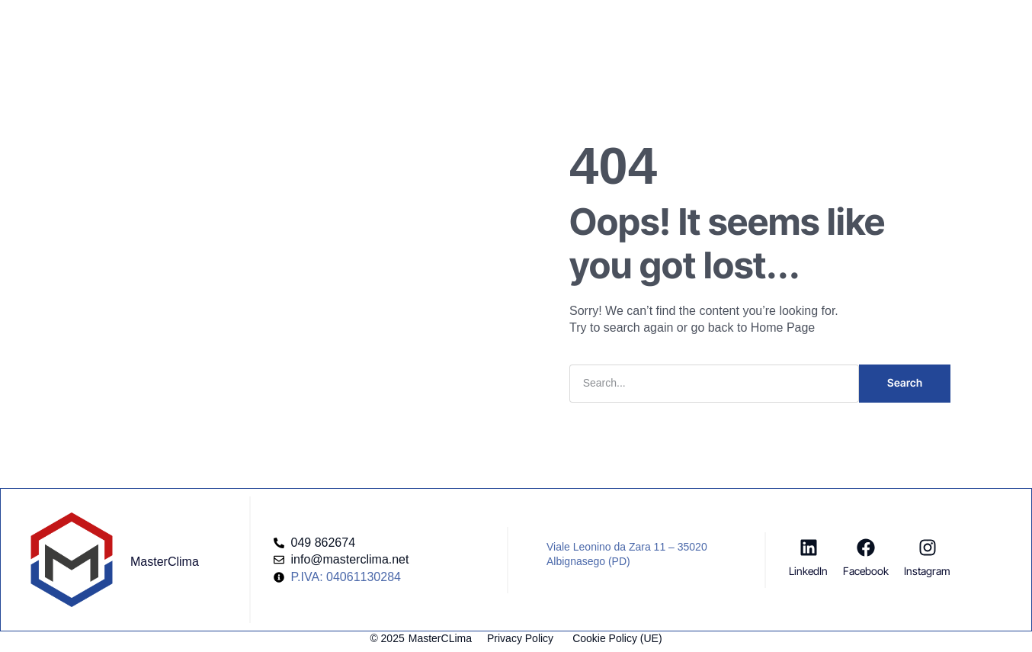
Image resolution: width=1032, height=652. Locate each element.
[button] (853, 19)
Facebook (866, 570)
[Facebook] (866, 547)
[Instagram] (927, 547)
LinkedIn (808, 570)
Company (463, 26)
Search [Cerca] (904, 382)
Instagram (927, 570)
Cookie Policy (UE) (617, 638)
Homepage (324, 26)
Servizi (395, 26)
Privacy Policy (520, 638)
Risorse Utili (592, 26)
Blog (525, 26)
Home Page (783, 327)
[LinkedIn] (809, 547)
